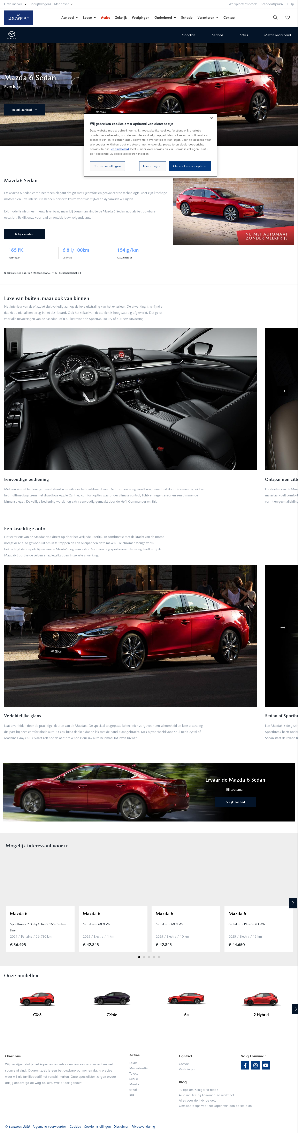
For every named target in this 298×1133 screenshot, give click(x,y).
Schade (186, 18)
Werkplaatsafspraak (243, 4)
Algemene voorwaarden (50, 1126)
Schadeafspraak (272, 4)
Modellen (188, 35)
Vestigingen (140, 18)
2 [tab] (144, 957)
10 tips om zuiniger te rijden (198, 1090)
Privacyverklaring (143, 1126)
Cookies (75, 1126)
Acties (105, 18)
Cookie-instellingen (107, 166)
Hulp (290, 4)
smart (133, 1089)
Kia (131, 1095)
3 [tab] (149, 957)
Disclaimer (121, 1126)
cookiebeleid (120, 149)
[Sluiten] (211, 118)
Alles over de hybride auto (197, 1100)
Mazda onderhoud (277, 35)
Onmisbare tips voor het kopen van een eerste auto (215, 1106)
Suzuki (133, 1079)
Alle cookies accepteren (190, 166)
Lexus (133, 1063)
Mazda (134, 1084)
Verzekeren (206, 18)
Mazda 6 (19, 913)
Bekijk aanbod (24, 109)
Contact (229, 18)
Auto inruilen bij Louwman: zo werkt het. (207, 1095)
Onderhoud (163, 18)
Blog (183, 1082)
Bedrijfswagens (40, 4)
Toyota (133, 1073)
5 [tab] (159, 957)
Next (293, 903)
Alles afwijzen (152, 166)
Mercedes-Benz (140, 1068)
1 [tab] (139, 957)
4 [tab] (154, 957)
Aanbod (67, 18)
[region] (150, 145)
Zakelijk (121, 18)
